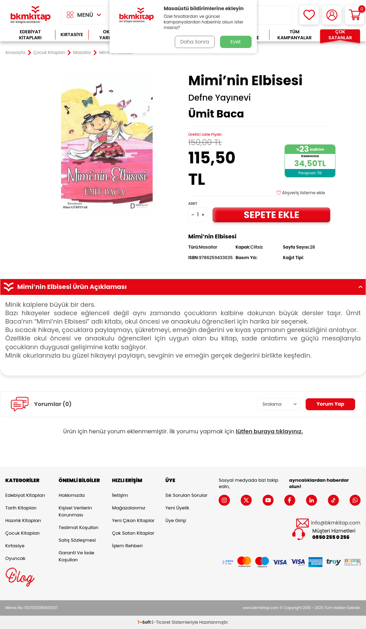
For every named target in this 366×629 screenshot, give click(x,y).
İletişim (120, 495)
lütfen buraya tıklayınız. (269, 431)
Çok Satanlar (340, 35)
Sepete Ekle (272, 214)
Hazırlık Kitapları (23, 520)
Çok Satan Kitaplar (133, 533)
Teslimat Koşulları (78, 527)
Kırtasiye (71, 35)
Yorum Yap (330, 403)
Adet (192, 203)
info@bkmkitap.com (335, 523)
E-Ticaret (161, 622)
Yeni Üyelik (177, 508)
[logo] (30, 15)
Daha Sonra (194, 41)
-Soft (144, 622)
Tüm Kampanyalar (295, 35)
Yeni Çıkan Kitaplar (133, 520)
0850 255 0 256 (331, 537)
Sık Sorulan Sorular (186, 495)
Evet (236, 41)
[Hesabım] (331, 15)
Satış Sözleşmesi (77, 540)
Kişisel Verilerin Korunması (75, 511)
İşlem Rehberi (127, 545)
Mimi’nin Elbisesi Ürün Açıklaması (183, 286)
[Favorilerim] (309, 15)
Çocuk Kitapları (49, 52)
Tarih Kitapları (20, 508)
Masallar (82, 52)
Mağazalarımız (128, 508)
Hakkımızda (72, 495)
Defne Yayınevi (219, 97)
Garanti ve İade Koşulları (76, 556)
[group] (107, 144)
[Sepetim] (354, 15)
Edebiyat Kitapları (30, 35)
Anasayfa (15, 52)
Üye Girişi (175, 520)
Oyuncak (15, 558)
